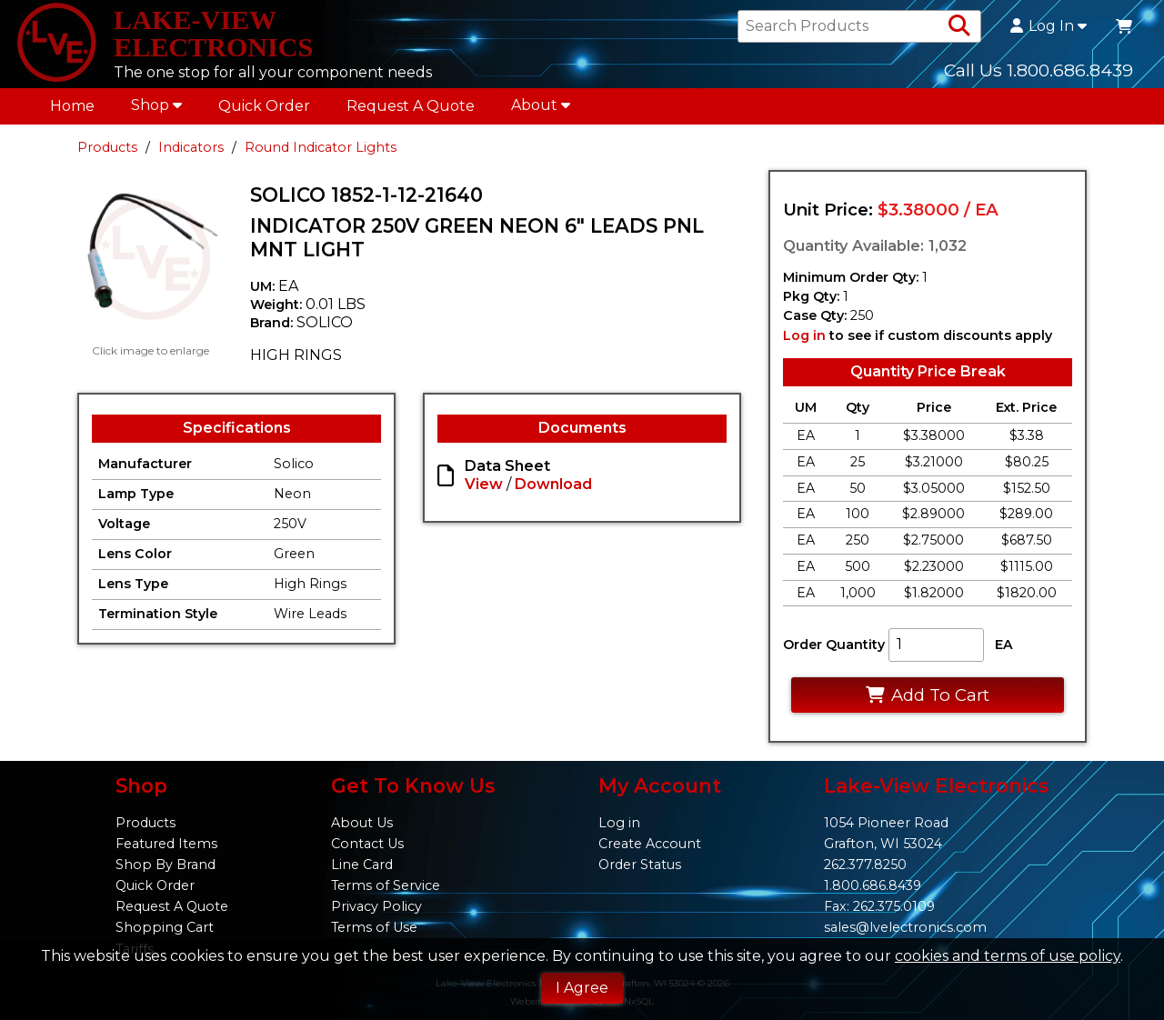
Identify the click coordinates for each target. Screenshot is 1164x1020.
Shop (156, 109)
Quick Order (264, 110)
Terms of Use (374, 928)
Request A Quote (410, 110)
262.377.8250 (865, 864)
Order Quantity (834, 650)
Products (107, 152)
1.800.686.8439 (872, 885)
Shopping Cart (164, 928)
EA (1004, 650)
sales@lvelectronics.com (905, 928)
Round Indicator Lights (320, 152)
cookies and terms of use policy (1007, 956)
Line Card (362, 864)
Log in (804, 340)
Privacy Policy (376, 907)
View (484, 489)
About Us (362, 823)
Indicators (191, 152)
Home (72, 110)
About (540, 109)
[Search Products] (959, 29)
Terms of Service (385, 885)
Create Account (649, 843)
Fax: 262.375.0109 (879, 907)
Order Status (639, 864)
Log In (1048, 29)
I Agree (582, 987)
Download (553, 489)
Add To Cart (927, 700)
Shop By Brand (165, 864)
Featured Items (166, 843)
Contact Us (367, 843)
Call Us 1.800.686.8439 (1038, 72)
